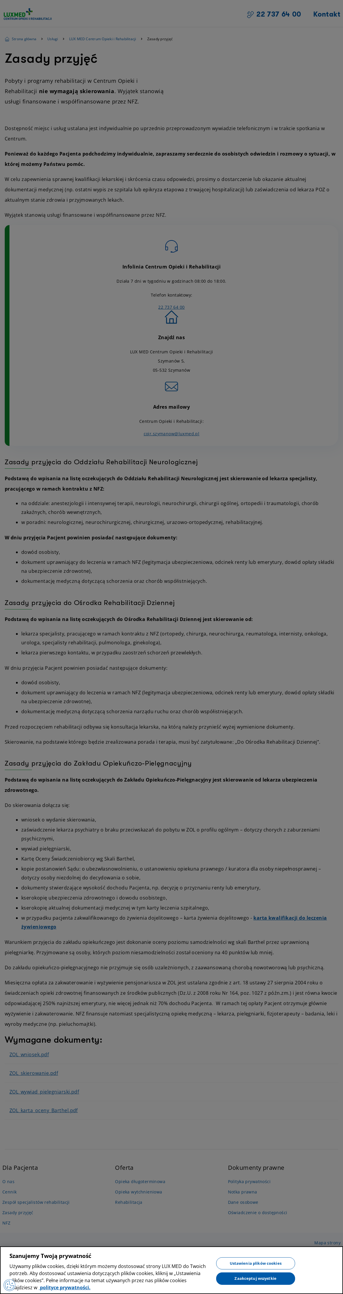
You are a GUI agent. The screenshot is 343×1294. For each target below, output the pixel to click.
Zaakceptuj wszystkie (255, 1278)
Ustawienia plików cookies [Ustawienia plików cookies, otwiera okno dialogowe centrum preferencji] (255, 1263)
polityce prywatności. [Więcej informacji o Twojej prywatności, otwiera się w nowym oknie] (64, 1287)
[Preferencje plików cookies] (9, 1285)
